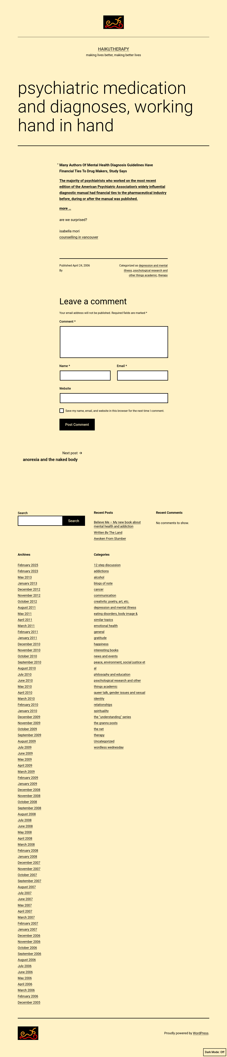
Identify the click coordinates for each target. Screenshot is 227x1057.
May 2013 (25, 577)
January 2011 (27, 638)
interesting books (106, 650)
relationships (103, 705)
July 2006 (25, 966)
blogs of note (103, 583)
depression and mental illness (115, 607)
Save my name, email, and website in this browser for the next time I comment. (114, 410)
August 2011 (27, 607)
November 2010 (29, 650)
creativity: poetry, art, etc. (111, 601)
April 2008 (25, 838)
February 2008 (28, 850)
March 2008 (26, 844)
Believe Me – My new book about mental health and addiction (117, 524)
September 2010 (29, 662)
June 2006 (25, 972)
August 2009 (27, 741)
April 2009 (25, 765)
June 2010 (25, 680)
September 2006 (29, 954)
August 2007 (27, 887)
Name (64, 366)
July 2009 (25, 747)
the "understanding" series (112, 717)
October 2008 (27, 802)
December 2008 (29, 790)
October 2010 (27, 656)
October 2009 (27, 729)
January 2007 (27, 929)
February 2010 (28, 705)
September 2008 (29, 808)
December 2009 (29, 717)
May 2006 (25, 978)
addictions (101, 571)
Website (65, 388)
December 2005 (29, 1002)
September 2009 (29, 735)
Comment (67, 321)
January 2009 (27, 784)
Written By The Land (108, 532)
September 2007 (29, 881)
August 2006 (27, 960)
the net (99, 729)
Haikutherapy (113, 49)
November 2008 (29, 796)
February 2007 (28, 923)
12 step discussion (107, 565)
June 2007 (25, 899)
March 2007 (26, 917)
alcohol (99, 577)
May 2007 (25, 905)
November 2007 (29, 869)
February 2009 (28, 778)
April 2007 (25, 911)
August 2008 (27, 814)
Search (23, 513)
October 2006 (27, 948)
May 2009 (25, 759)
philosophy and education (112, 674)
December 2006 (29, 935)
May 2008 (25, 832)
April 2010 (25, 692)
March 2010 (26, 698)
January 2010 (27, 711)
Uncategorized (104, 741)
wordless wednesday (109, 747)
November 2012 (29, 595)
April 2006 (25, 984)
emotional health (106, 626)
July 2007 (25, 893)
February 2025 (28, 565)
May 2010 (25, 686)
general (99, 632)
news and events (106, 656)
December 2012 (29, 589)
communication (105, 595)
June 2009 (25, 753)
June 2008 (25, 826)
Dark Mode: (214, 1052)
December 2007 (29, 862)
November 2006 (29, 941)
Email (122, 366)
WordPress (200, 1033)
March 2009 (26, 771)
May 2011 (25, 614)
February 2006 (28, 996)
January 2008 (27, 856)
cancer (98, 589)
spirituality (101, 711)
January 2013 (27, 583)
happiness (101, 644)
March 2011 (26, 626)
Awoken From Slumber (110, 538)
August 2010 (27, 668)
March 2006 (26, 990)
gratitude (100, 638)
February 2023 (28, 571)
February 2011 (28, 632)
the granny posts (105, 723)
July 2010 (25, 674)
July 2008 (25, 820)
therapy (163, 275)
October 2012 (27, 601)
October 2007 (27, 875)
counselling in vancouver (78, 237)
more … (65, 208)
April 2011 (25, 620)
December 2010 (29, 644)
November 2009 (29, 723)
